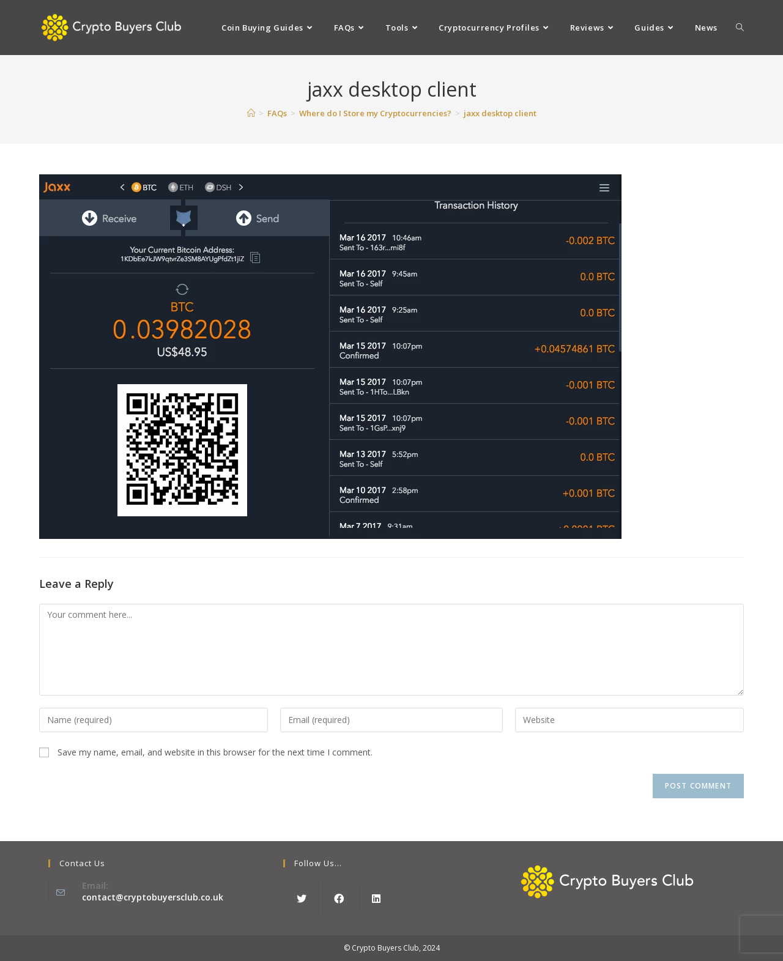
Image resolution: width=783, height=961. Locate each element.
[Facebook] (339, 898)
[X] (302, 898)
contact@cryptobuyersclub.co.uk (152, 897)
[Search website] (740, 27)
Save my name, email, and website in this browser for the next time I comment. (215, 752)
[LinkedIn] (376, 898)
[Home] (251, 113)
